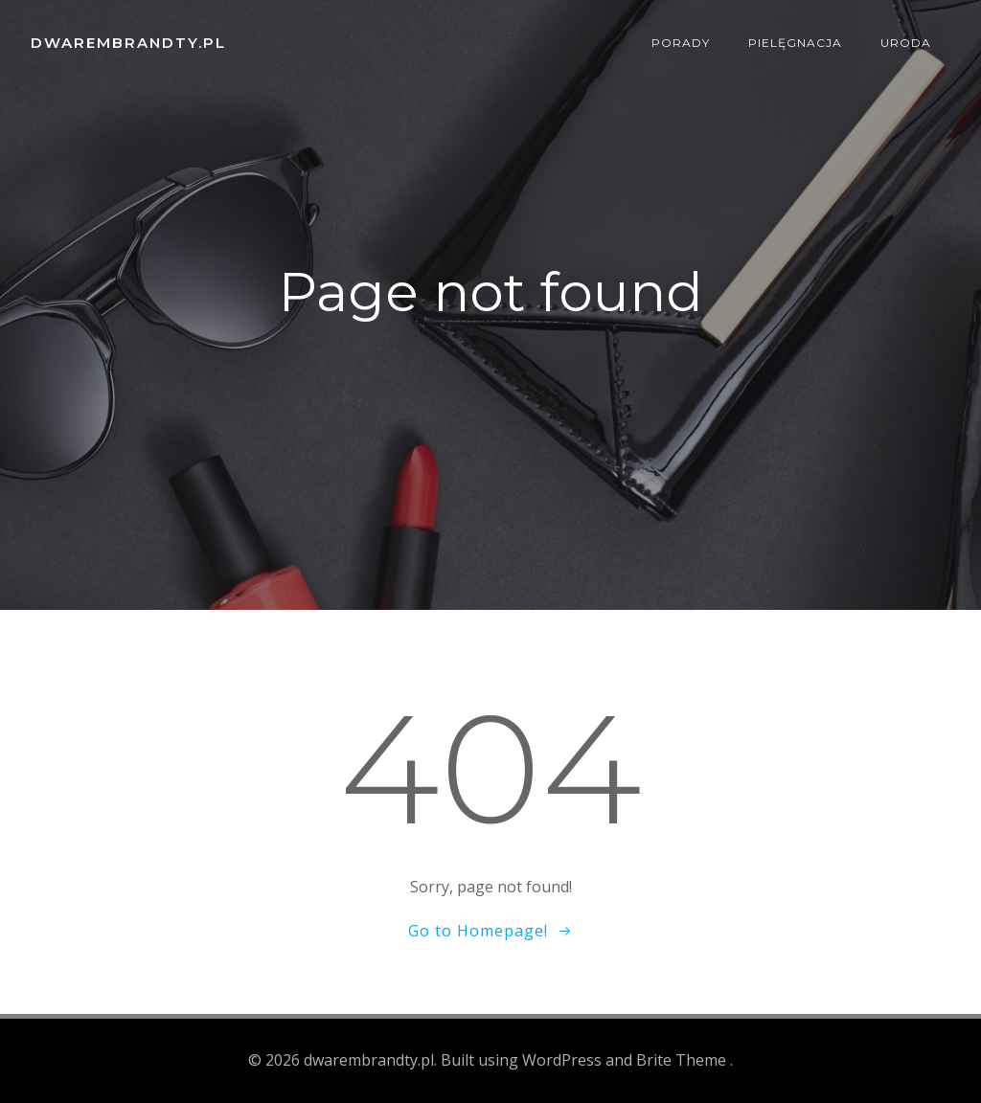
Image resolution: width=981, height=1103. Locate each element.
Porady (680, 42)
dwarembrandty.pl (128, 43)
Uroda (905, 42)
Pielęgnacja (795, 42)
